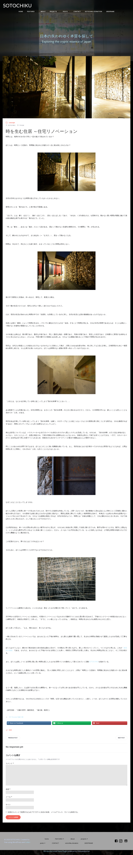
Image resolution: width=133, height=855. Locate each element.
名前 (8, 791)
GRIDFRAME (110, 11)
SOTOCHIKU (10, 127)
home (21, 11)
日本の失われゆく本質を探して (66, 37)
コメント (10, 766)
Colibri (27, 844)
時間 (10, 732)
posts (66, 11)
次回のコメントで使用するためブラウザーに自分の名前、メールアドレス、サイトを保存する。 (43, 814)
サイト (8, 807)
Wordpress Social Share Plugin (55, 854)
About (43, 11)
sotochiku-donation (93, 11)
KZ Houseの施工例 (16, 719)
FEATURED (31, 11)
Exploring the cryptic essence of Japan (66, 42)
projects (54, 11)
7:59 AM (20, 127)
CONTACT (77, 11)
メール (9, 799)
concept (12, 125)
